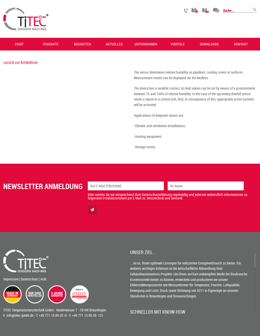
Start (19, 44)
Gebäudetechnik (195, 10)
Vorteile (178, 44)
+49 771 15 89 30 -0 (53, 315)
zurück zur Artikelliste (20, 62)
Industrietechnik (205, 10)
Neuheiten (82, 44)
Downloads (209, 44)
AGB (43, 279)
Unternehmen (145, 44)
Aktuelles (114, 44)
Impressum (11, 279)
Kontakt (241, 44)
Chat (216, 10)
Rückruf (186, 10)
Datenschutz (29, 279)
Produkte (51, 44)
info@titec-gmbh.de (20, 315)
